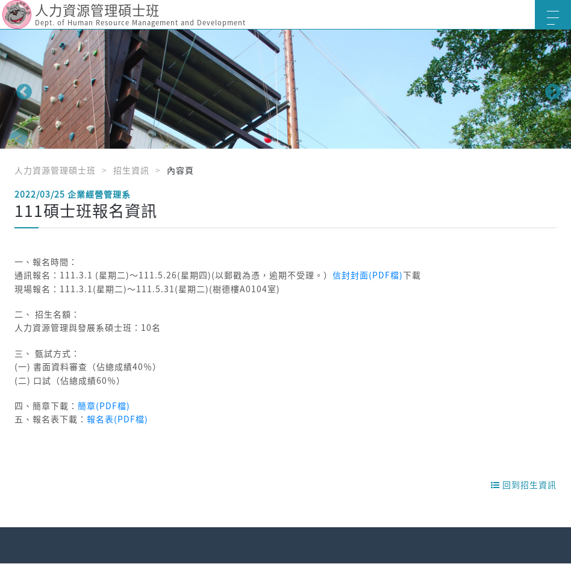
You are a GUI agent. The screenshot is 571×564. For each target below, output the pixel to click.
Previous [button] (21, 89)
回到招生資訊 (524, 484)
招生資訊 (131, 170)
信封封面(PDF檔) (367, 275)
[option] (285, 89)
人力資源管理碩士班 (55, 170)
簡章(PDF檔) (104, 406)
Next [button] (550, 89)
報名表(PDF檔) (117, 419)
